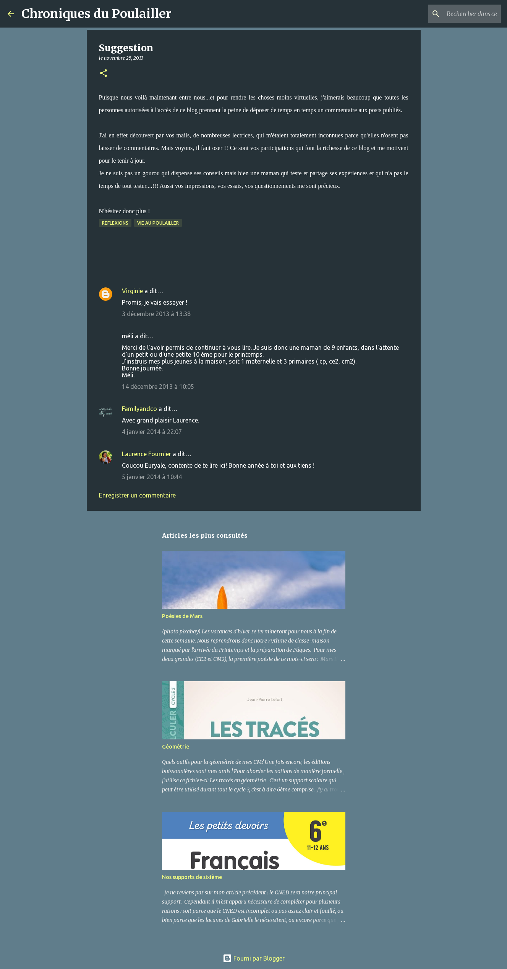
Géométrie (175, 747)
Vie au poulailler (158, 222)
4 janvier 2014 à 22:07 (152, 431)
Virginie (132, 290)
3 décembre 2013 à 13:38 (156, 313)
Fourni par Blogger (254, 958)
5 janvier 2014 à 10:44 (152, 476)
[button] (103, 74)
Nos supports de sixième (192, 877)
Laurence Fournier (146, 453)
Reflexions (115, 222)
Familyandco (139, 408)
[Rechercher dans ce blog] (461, 14)
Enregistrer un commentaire (137, 495)
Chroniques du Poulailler (96, 13)
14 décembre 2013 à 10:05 (158, 386)
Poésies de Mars (182, 616)
